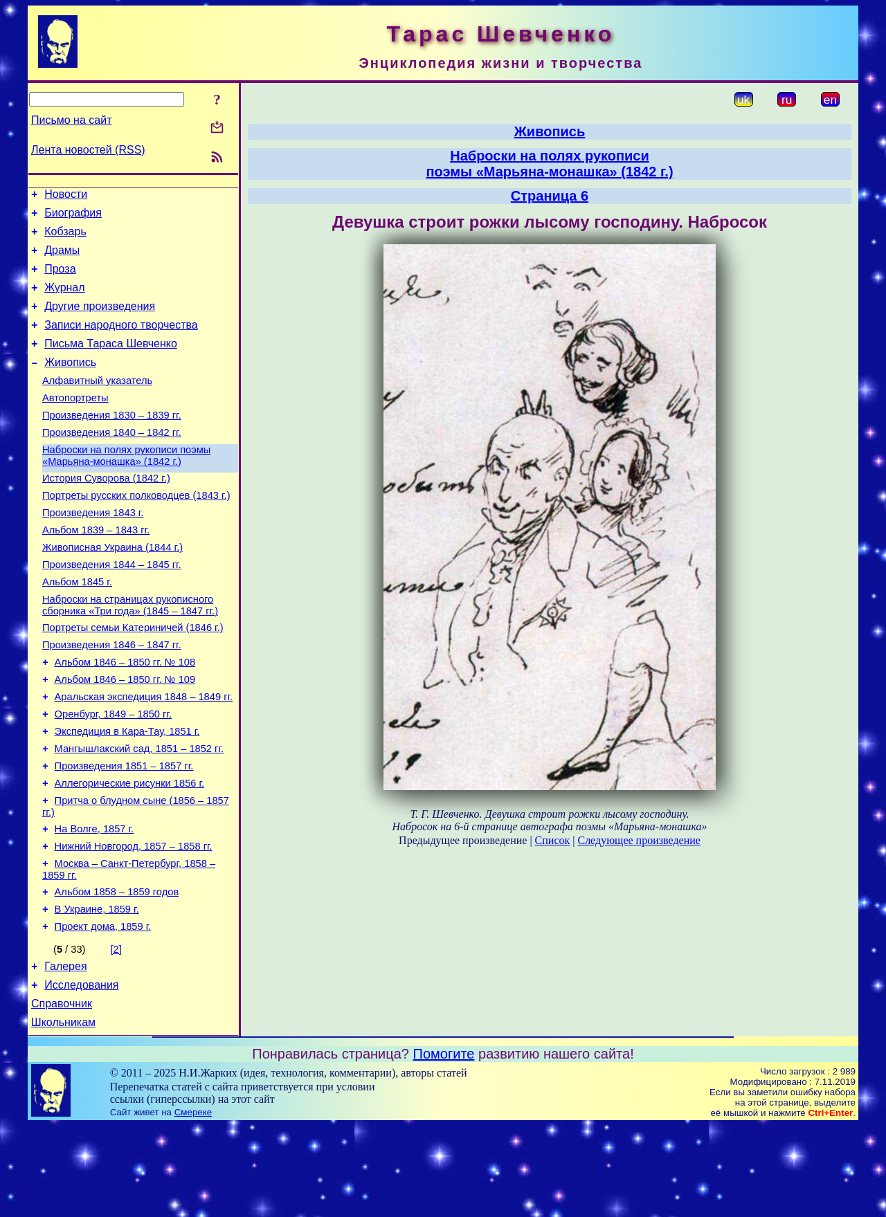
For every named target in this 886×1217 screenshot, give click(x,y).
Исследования (81, 1072)
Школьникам (63, 1113)
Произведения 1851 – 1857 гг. (124, 832)
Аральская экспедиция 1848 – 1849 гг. (144, 754)
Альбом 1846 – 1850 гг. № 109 (125, 735)
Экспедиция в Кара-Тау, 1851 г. (127, 793)
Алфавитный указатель (97, 403)
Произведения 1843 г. (93, 550)
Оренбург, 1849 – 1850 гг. (113, 774)
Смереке (193, 1203)
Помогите (444, 1145)
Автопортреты (75, 422)
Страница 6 (549, 195)
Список (552, 840)
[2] (116, 1032)
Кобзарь (65, 238)
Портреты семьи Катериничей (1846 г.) (133, 677)
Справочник (61, 1093)
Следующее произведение (638, 840)
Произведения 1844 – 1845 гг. (111, 608)
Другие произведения (99, 321)
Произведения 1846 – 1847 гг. (111, 696)
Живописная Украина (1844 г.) (112, 588)
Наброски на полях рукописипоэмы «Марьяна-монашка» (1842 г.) (549, 163)
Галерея (65, 1051)
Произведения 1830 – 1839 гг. (111, 442)
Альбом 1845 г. (77, 627)
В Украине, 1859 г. (97, 990)
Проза (59, 279)
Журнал (64, 300)
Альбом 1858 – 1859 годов (117, 970)
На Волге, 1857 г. (94, 901)
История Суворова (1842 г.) (106, 511)
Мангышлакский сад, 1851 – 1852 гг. (139, 812)
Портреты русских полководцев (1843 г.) (136, 530)
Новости (65, 196)
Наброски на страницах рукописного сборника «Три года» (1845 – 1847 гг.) (130, 652)
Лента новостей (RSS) (88, 150)
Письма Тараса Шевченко (110, 362)
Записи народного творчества (121, 341)
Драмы (62, 258)
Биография (73, 217)
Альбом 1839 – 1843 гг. (96, 569)
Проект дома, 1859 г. (103, 1009)
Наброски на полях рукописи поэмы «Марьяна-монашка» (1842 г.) (126, 486)
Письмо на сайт (71, 120)
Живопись (70, 383)
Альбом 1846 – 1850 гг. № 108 (125, 716)
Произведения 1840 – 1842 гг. (111, 461)
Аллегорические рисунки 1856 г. (130, 851)
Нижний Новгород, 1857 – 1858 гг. (134, 920)
